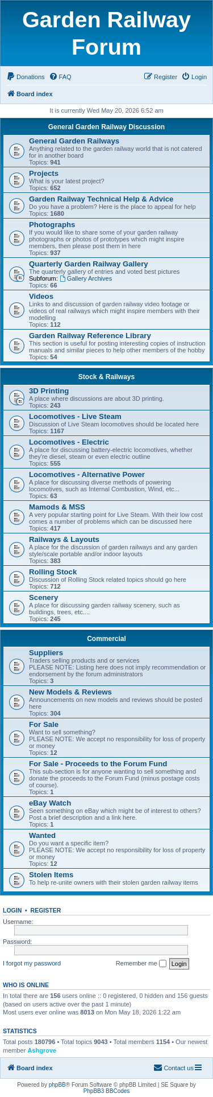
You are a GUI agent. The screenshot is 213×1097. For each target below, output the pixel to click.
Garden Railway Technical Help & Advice (101, 199)
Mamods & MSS (57, 507)
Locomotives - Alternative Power (87, 474)
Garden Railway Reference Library (90, 335)
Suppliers (46, 652)
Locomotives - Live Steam (75, 416)
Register (46, 910)
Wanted (42, 835)
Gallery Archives (86, 278)
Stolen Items (51, 874)
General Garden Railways (74, 141)
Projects (44, 173)
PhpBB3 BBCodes (106, 1091)
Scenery (43, 597)
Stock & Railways (106, 377)
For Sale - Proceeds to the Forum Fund (98, 763)
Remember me (141, 964)
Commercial (106, 639)
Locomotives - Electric (69, 442)
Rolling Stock (53, 572)
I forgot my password (32, 963)
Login (12, 910)
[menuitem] (25, 77)
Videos (41, 296)
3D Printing (49, 391)
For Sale (44, 724)
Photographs (52, 224)
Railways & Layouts (64, 539)
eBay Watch (50, 803)
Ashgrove (41, 1050)
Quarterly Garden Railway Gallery (88, 264)
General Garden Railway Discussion (106, 127)
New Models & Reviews (70, 692)
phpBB (57, 1085)
